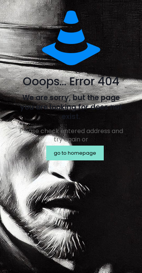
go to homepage (75, 153)
